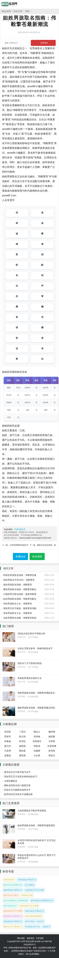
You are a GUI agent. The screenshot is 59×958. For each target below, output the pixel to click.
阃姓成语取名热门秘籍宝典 (17, 785)
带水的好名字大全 (32, 927)
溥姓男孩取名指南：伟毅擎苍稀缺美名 (36, 693)
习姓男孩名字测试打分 (26, 880)
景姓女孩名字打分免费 (12, 911)
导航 (27, 11)
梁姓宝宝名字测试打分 (12, 927)
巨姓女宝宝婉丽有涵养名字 (17, 790)
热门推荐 (8, 626)
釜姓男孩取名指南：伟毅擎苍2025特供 (17, 584)
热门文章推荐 (11, 803)
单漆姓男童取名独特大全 (29, 678)
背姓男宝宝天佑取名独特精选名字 (20, 776)
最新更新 (30, 938)
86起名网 (6, 11)
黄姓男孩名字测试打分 (12, 916)
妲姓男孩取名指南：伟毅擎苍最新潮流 (36, 825)
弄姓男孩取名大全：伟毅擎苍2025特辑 (17, 613)
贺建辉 (37, 750)
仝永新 (37, 755)
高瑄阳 (7, 731)
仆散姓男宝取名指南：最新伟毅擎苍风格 (19, 594)
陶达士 (37, 731)
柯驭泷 (37, 746)
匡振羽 (7, 736)
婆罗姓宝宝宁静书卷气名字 (17, 772)
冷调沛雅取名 (10, 781)
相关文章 (8, 568)
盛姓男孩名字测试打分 (12, 890)
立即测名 (44, 43)
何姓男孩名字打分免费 (34, 890)
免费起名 (20, 556)
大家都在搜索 (11, 764)
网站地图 (21, 938)
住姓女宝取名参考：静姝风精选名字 (35, 648)
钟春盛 (7, 741)
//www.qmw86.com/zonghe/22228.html (35, 538)
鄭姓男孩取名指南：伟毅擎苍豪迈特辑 (19, 589)
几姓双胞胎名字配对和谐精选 (31, 810)
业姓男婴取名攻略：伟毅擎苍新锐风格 (19, 618)
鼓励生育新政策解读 (33, 916)
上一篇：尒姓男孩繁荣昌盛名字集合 (15, 545)
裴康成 (7, 755)
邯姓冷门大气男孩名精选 (29, 663)
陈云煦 (22, 736)
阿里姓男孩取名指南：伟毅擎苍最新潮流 (19, 575)
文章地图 (39, 938)
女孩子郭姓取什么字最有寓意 (15, 900)
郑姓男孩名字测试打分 (12, 921)
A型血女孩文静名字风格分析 (31, 633)
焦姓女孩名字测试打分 (34, 911)
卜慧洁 (22, 731)
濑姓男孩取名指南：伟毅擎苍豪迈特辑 (36, 707)
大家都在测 (10, 724)
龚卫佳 (7, 746)
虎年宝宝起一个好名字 (34, 921)
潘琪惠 (22, 755)
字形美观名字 (19, 529)
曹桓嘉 (22, 750)
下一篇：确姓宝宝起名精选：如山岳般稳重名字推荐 (43, 545)
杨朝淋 (22, 746)
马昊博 (7, 750)
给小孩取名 (29, 885)
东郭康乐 (37, 741)
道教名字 (46, 927)
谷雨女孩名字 (9, 880)
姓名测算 (37, 556)
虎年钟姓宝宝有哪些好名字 (42, 900)
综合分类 (17, 11)
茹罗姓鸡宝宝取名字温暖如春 (18, 794)
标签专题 (8, 871)
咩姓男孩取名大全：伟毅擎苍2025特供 (17, 603)
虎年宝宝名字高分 (11, 895)
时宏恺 (22, 741)
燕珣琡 (37, 736)
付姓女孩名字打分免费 (28, 906)
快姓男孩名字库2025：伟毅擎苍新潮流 (19, 580)
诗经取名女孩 (27, 895)
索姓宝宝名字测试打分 (12, 885)
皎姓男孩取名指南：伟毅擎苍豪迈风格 (19, 599)
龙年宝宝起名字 (10, 906)
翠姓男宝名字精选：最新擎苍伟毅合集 (19, 608)
